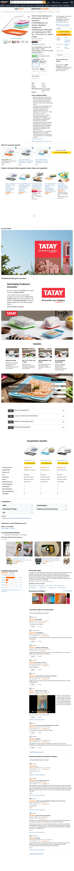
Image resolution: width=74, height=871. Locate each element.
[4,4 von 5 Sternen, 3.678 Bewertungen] (9, 192)
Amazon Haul (9, 5)
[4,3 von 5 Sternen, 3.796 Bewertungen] (23, 192)
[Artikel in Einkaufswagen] (72, 2)
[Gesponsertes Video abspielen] (19, 549)
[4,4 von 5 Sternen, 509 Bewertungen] (48, 192)
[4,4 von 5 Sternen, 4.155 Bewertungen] (36, 189)
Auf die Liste (60, 55)
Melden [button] (40, 626)
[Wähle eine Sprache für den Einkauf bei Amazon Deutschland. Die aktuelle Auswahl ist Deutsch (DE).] (48, 2)
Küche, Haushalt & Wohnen (6, 11)
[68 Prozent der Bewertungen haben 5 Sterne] (11, 577)
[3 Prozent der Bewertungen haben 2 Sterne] (11, 585)
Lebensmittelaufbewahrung (41, 11)
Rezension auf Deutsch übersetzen (37, 719)
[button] (2, 5)
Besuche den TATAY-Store (37, 38)
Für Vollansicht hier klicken (16, 38)
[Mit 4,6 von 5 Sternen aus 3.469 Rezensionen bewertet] (22, 562)
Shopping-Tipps (54, 5)
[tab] (58, 380)
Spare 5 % (34, 56)
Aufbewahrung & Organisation (29, 11)
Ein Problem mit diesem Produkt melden (41, 141)
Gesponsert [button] (4, 539)
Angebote (47, 5)
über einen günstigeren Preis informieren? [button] (21, 518)
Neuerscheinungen (39, 5)
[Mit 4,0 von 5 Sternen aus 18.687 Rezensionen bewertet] (51, 562)
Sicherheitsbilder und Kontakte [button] (8, 528)
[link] (26, 152)
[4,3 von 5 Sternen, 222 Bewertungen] (61, 190)
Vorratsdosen (57, 11)
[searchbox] (28, 2)
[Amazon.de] (5, 2)
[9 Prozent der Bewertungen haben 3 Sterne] (11, 582)
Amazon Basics (30, 5)
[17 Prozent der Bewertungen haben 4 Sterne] (11, 580)
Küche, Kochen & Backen (18, 11)
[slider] (39, 711)
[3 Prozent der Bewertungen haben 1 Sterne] (11, 587)
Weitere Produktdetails (38, 138)
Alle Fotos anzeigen (67, 590)
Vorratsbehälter (51, 11)
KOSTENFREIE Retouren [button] (62, 22)
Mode (60, 5)
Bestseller (23, 5)
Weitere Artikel (35, 57)
